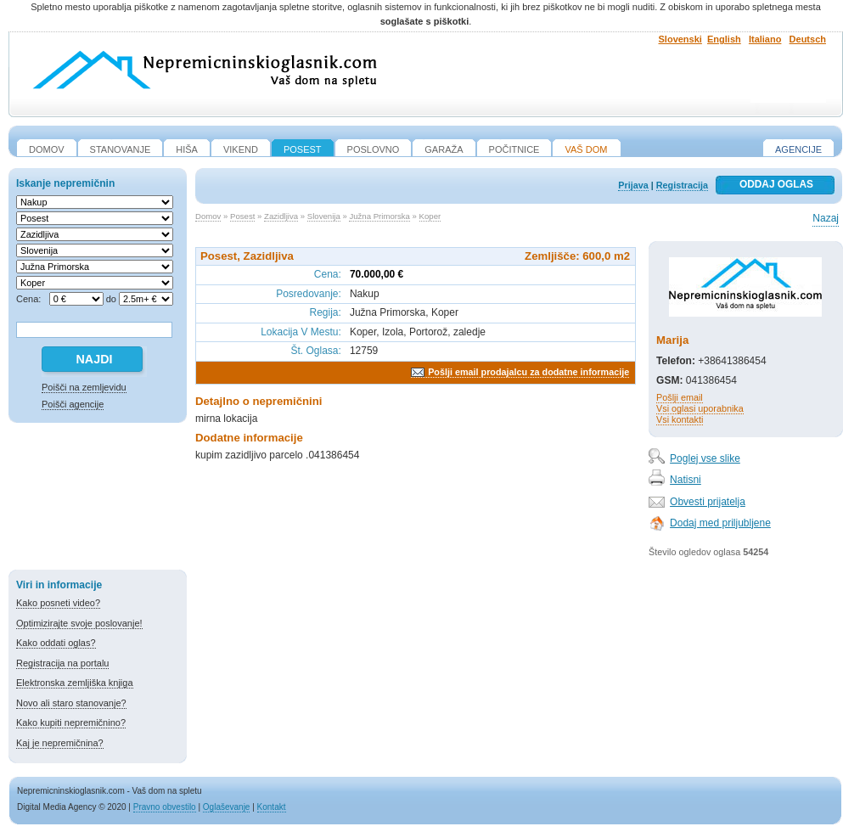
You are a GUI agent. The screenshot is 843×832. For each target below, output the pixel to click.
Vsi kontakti (679, 419)
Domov (208, 216)
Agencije (798, 149)
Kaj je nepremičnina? (60, 743)
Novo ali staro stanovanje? (71, 703)
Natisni (685, 480)
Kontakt (271, 807)
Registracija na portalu (62, 663)
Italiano (765, 39)
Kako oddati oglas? (56, 643)
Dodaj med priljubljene (720, 523)
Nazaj (825, 218)
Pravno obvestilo (164, 807)
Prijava (633, 185)
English (724, 39)
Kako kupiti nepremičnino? (71, 722)
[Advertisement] (97, 499)
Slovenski (680, 39)
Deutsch (808, 39)
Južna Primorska (379, 216)
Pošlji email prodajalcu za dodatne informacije (528, 372)
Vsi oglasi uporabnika (700, 408)
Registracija (682, 185)
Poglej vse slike (705, 458)
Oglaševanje (226, 807)
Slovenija (323, 216)
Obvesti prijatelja (707, 502)
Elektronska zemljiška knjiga (74, 682)
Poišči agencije (73, 404)
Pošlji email (679, 397)
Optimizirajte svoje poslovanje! (79, 623)
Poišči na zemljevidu (84, 387)
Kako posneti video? (58, 603)
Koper (430, 216)
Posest (242, 216)
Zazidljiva (281, 216)
